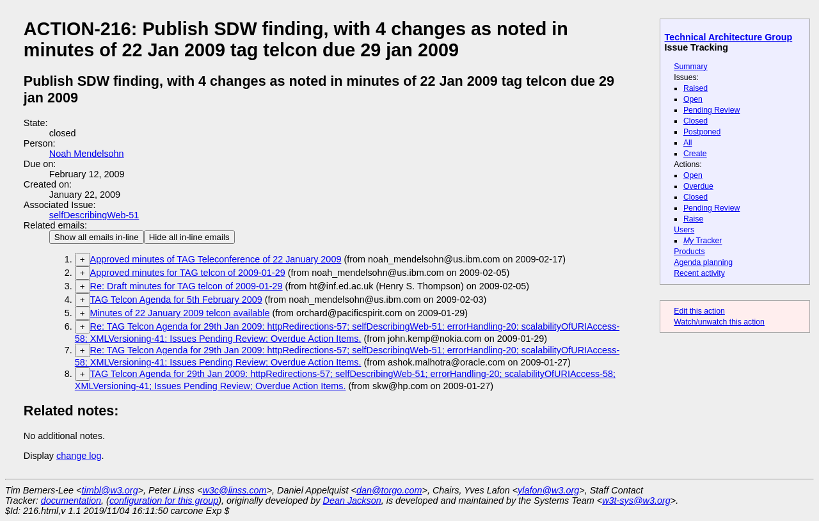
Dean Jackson (352, 500)
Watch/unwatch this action (719, 321)
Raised (695, 88)
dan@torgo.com (389, 490)
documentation (71, 500)
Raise (693, 218)
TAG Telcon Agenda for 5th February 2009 (176, 299)
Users (684, 229)
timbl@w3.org (109, 490)
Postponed (702, 131)
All (687, 142)
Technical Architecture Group (729, 37)
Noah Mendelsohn (86, 153)
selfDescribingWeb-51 (94, 215)
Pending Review (711, 110)
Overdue (698, 186)
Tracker (702, 240)
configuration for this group (163, 500)
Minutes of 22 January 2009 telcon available (180, 313)
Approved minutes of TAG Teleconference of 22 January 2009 (216, 259)
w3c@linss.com (234, 490)
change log (78, 456)
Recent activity (699, 273)
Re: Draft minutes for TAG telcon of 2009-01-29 (186, 286)
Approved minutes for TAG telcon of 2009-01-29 (187, 273)
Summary (690, 66)
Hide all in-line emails (189, 237)
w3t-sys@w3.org (636, 500)
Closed (695, 120)
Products (689, 251)
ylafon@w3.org (548, 490)
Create (695, 153)
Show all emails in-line (96, 237)
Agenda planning (703, 262)
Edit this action (699, 311)
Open (693, 99)
